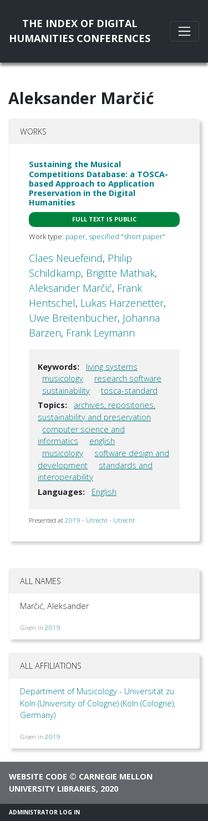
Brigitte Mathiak (120, 273)
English (104, 492)
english (102, 441)
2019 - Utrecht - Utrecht (100, 520)
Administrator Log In (44, 812)
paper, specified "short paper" (115, 236)
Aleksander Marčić (70, 288)
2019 (52, 627)
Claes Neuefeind (66, 258)
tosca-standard (129, 390)
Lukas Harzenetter (122, 302)
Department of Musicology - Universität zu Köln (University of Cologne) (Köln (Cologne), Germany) (97, 703)
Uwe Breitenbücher (73, 317)
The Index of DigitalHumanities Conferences (79, 31)
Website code (38, 776)
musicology (62, 378)
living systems (112, 367)
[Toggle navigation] (184, 31)
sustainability (66, 390)
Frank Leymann (100, 332)
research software (127, 378)
